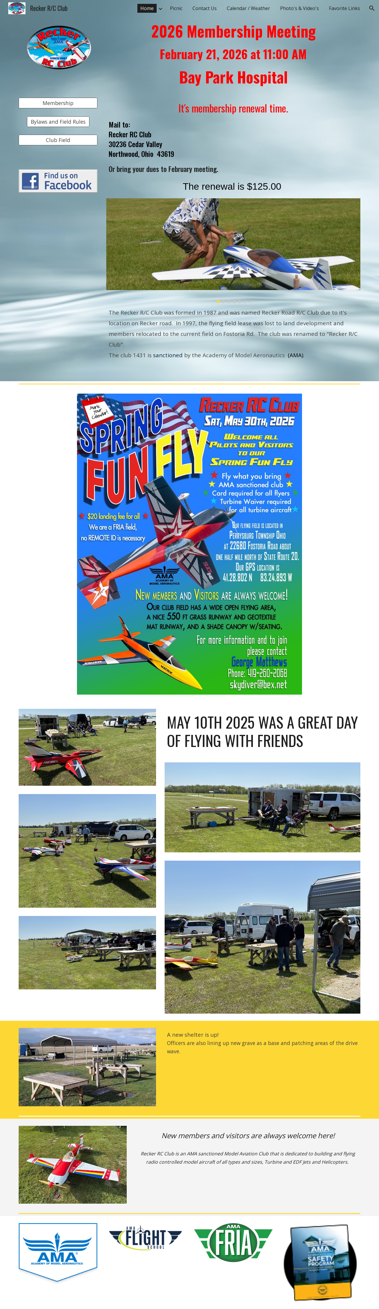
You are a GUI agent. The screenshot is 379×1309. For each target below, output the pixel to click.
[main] (233, 57)
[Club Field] (58, 140)
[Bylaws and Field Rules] (58, 121)
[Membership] (58, 103)
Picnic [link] (176, 8)
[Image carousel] (233, 250)
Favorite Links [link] (344, 8)
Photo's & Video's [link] (299, 8)
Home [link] (147, 8)
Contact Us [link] (204, 8)
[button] (372, 8)
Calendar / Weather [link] (248, 8)
